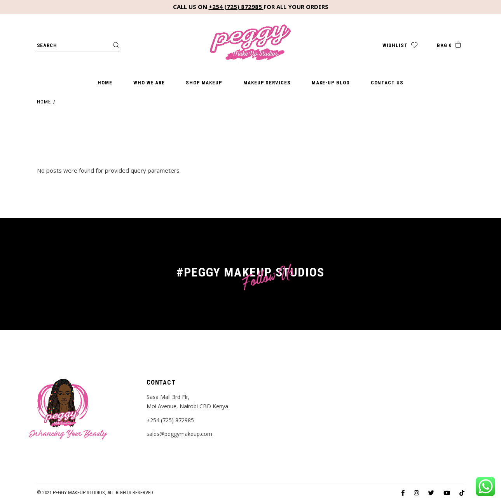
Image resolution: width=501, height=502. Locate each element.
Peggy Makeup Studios (79, 492)
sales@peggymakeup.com (179, 433)
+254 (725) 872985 (236, 6)
